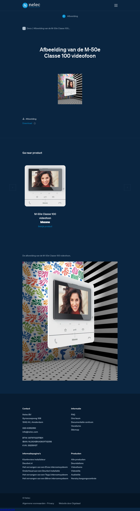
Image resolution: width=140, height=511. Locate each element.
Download (27, 123)
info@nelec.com (30, 431)
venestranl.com (7, 509)
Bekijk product (45, 226)
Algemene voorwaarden (33, 503)
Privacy (50, 503)
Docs (29, 28)
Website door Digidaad (69, 503)
